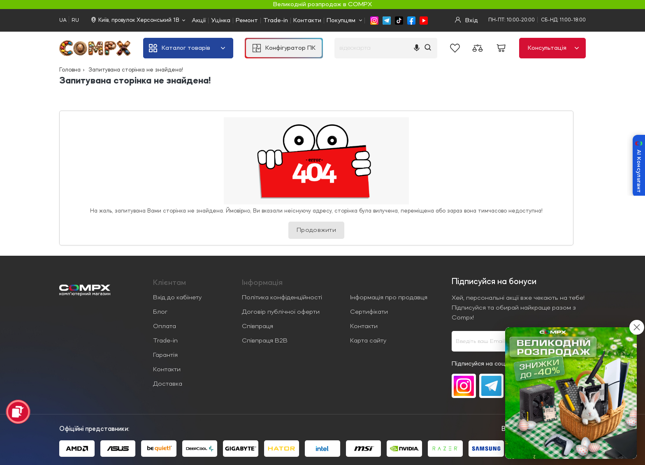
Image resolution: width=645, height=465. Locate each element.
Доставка (167, 384)
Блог (160, 312)
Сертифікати (369, 312)
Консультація (553, 48)
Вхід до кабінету (177, 297)
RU (75, 20)
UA (63, 20)
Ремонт (247, 20)
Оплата (164, 326)
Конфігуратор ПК (284, 48)
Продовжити (316, 230)
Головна (70, 70)
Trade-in (275, 20)
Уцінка (220, 20)
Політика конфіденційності (282, 297)
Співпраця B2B (265, 341)
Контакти (307, 20)
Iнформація (262, 283)
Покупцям (341, 20)
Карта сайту (368, 341)
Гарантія (165, 355)
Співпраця (257, 326)
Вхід (466, 20)
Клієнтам (169, 283)
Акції (199, 20)
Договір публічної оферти (281, 312)
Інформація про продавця (388, 297)
